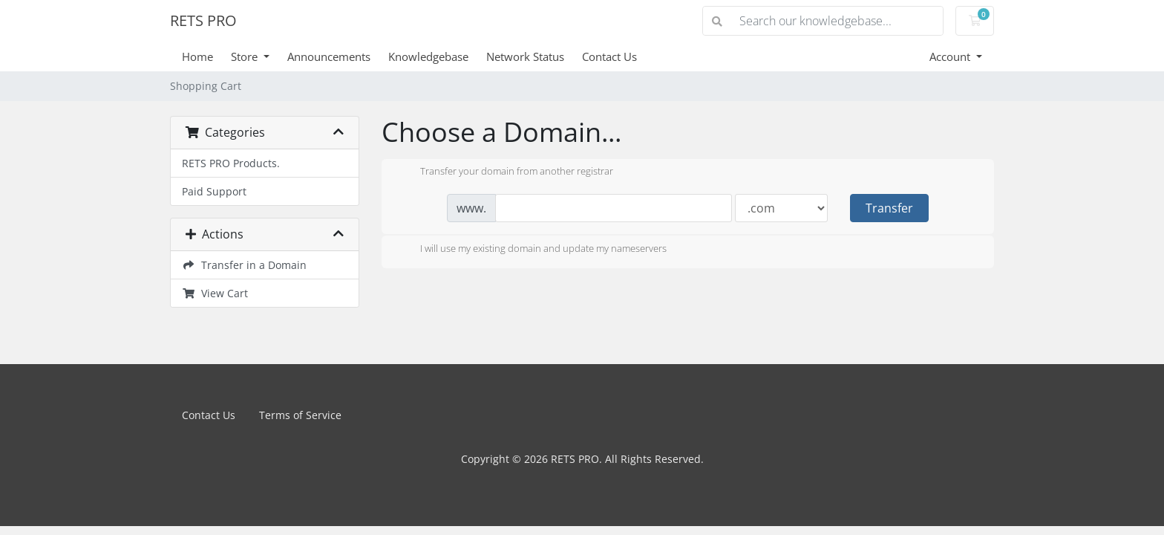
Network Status (525, 56)
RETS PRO (203, 20)
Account (951, 56)
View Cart (215, 293)
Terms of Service (300, 415)
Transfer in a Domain (244, 265)
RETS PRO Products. (231, 163)
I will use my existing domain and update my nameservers (531, 249)
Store (246, 56)
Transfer (889, 208)
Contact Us (609, 56)
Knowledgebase (428, 56)
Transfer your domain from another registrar (504, 172)
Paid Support (214, 191)
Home (197, 56)
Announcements (328, 56)
